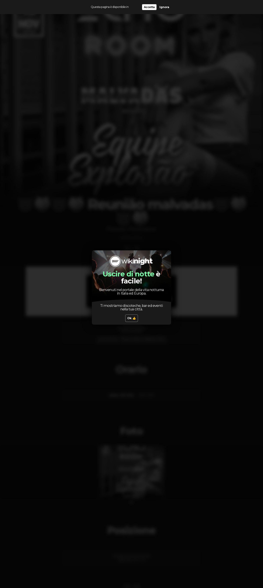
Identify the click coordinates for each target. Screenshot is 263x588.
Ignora (164, 7)
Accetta (149, 7)
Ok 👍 (131, 318)
